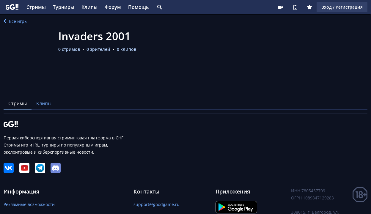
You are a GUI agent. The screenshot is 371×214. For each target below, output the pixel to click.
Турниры (63, 7)
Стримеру (280, 7)
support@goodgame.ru (156, 204)
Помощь (138, 7)
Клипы (89, 7)
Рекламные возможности (29, 204)
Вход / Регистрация (342, 7)
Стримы (36, 7)
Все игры (16, 21)
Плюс (309, 7)
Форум (113, 7)
